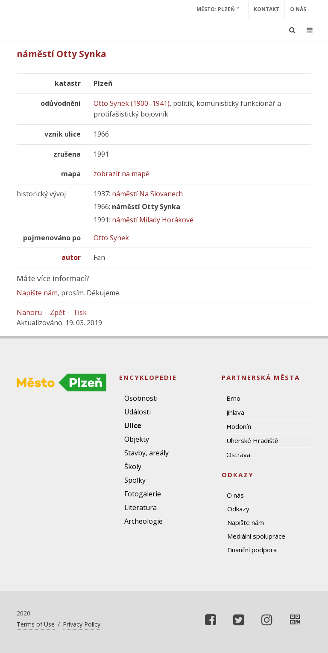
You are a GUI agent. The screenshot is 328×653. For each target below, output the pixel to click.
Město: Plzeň (218, 9)
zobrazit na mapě (121, 173)
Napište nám (37, 292)
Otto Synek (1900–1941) (132, 103)
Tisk (80, 312)
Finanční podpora (252, 549)
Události (137, 412)
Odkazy (238, 508)
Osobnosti (141, 398)
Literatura (140, 507)
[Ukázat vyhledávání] (292, 30)
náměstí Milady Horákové (152, 219)
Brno (233, 398)
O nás (298, 9)
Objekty (136, 439)
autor (71, 257)
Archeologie (143, 521)
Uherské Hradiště (252, 440)
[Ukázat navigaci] (309, 30)
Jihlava (235, 412)
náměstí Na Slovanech (147, 193)
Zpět (57, 312)
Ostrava (238, 454)
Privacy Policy (81, 624)
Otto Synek (111, 237)
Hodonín (238, 426)
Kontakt (266, 9)
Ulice (132, 425)
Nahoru (29, 312)
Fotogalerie (142, 493)
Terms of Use (36, 624)
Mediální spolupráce (256, 536)
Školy (132, 466)
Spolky (135, 480)
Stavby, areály (146, 453)
